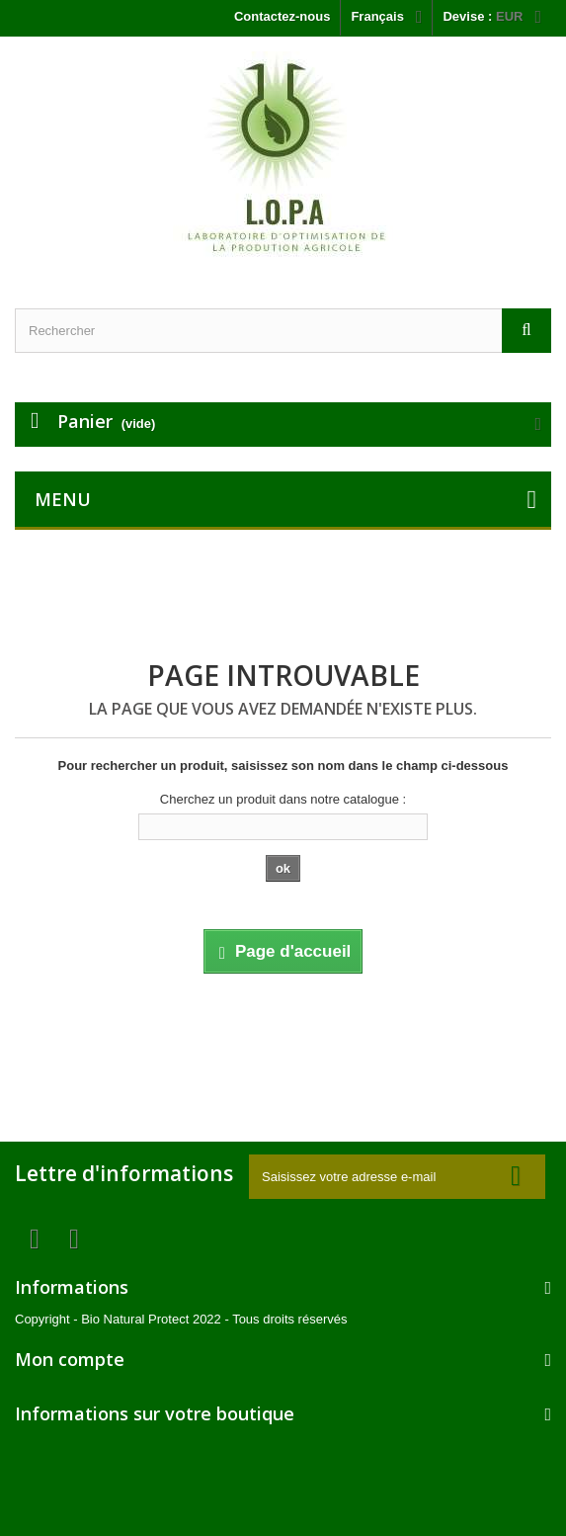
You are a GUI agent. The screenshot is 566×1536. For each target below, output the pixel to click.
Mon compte (69, 1359)
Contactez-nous (282, 16)
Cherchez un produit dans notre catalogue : (283, 799)
